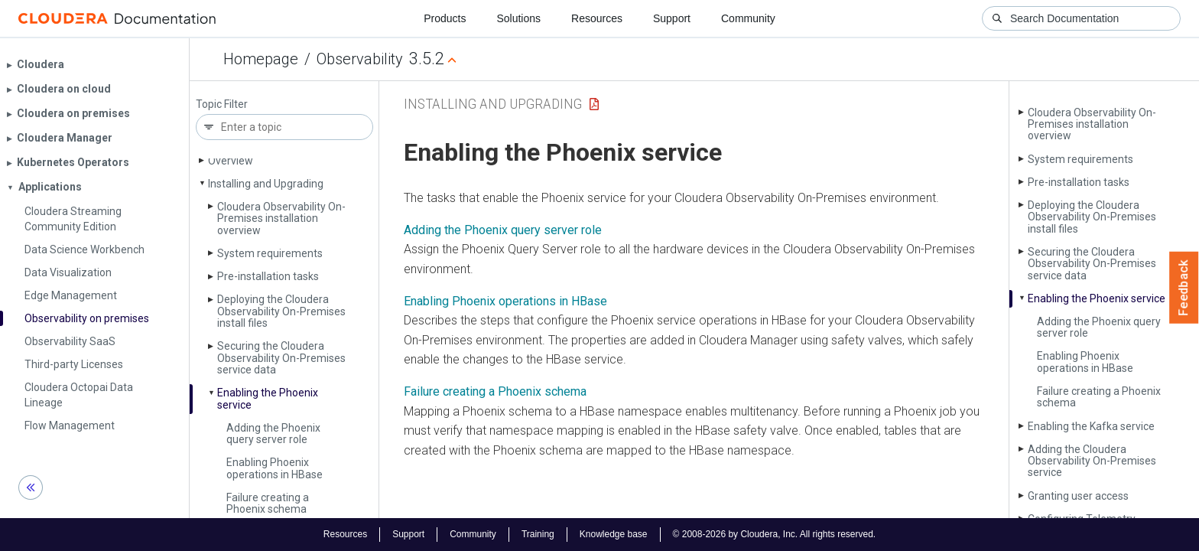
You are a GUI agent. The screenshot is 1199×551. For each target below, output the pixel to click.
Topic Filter (222, 104)
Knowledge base (614, 534)
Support (671, 18)
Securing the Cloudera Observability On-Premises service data (281, 358)
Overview (230, 161)
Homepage (260, 59)
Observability (360, 59)
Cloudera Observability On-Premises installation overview (281, 218)
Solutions (518, 18)
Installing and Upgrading (265, 184)
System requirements (270, 253)
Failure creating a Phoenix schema (267, 503)
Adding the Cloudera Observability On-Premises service (1092, 461)
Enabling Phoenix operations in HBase (274, 468)
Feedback (1184, 287)
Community (748, 18)
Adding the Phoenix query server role (273, 433)
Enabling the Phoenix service (267, 398)
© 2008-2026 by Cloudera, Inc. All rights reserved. (774, 534)
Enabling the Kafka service (1091, 426)
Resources (596, 18)
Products (445, 18)
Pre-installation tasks (268, 276)
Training (538, 534)
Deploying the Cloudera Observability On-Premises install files (281, 311)
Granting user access (1078, 496)
